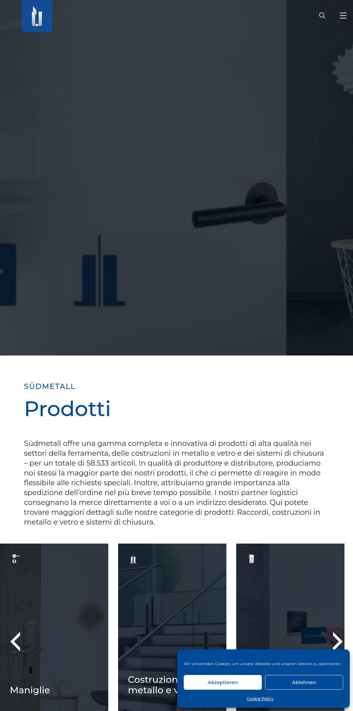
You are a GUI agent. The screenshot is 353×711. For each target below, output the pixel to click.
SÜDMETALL (49, 386)
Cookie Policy (260, 698)
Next (333, 641)
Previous (20, 641)
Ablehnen (304, 682)
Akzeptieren (223, 682)
